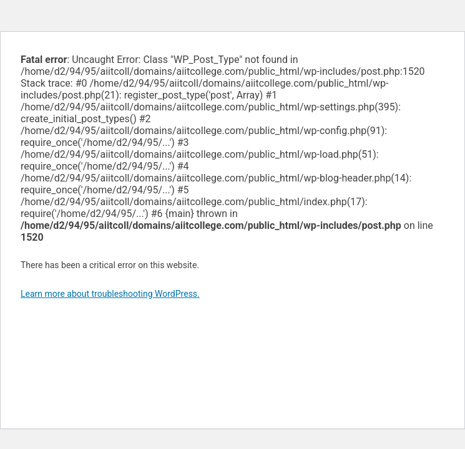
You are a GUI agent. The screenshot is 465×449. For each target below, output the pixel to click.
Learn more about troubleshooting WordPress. (110, 294)
